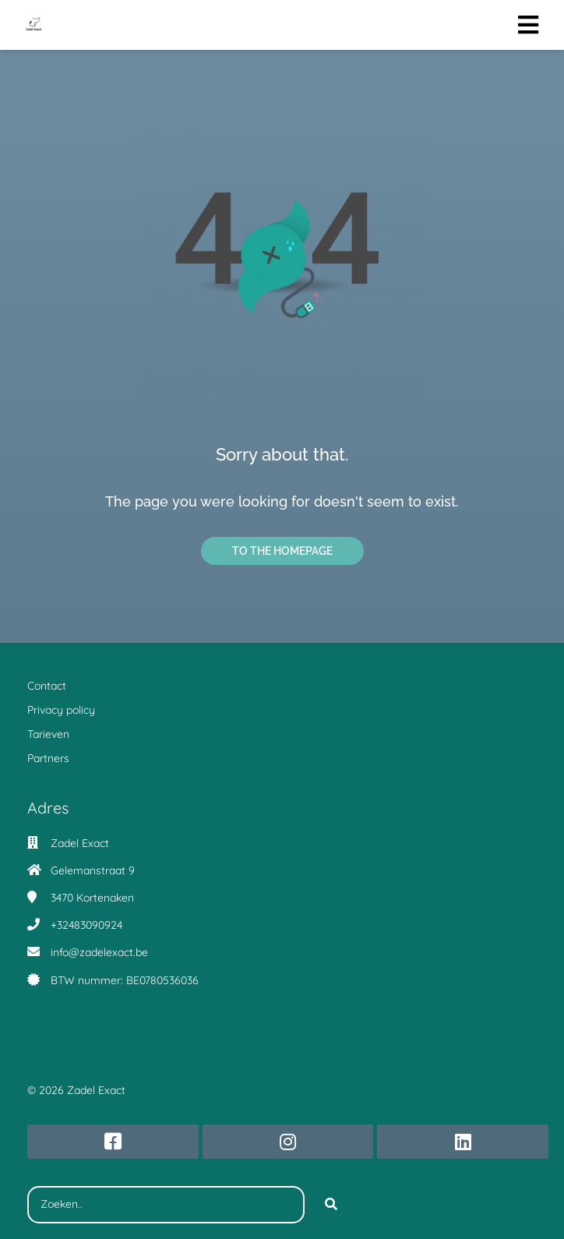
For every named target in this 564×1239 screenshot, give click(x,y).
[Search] (331, 1204)
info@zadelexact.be (99, 952)
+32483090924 (86, 925)
